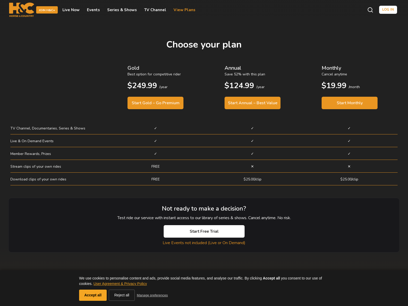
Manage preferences (152, 295)
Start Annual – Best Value (252, 103)
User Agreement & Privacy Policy (120, 284)
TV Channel (155, 9)
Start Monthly (350, 103)
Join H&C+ (47, 10)
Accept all (92, 295)
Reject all (121, 295)
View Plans (184, 9)
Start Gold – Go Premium (156, 103)
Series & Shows (122, 9)
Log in (388, 9)
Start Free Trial (204, 231)
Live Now (71, 9)
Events (93, 9)
